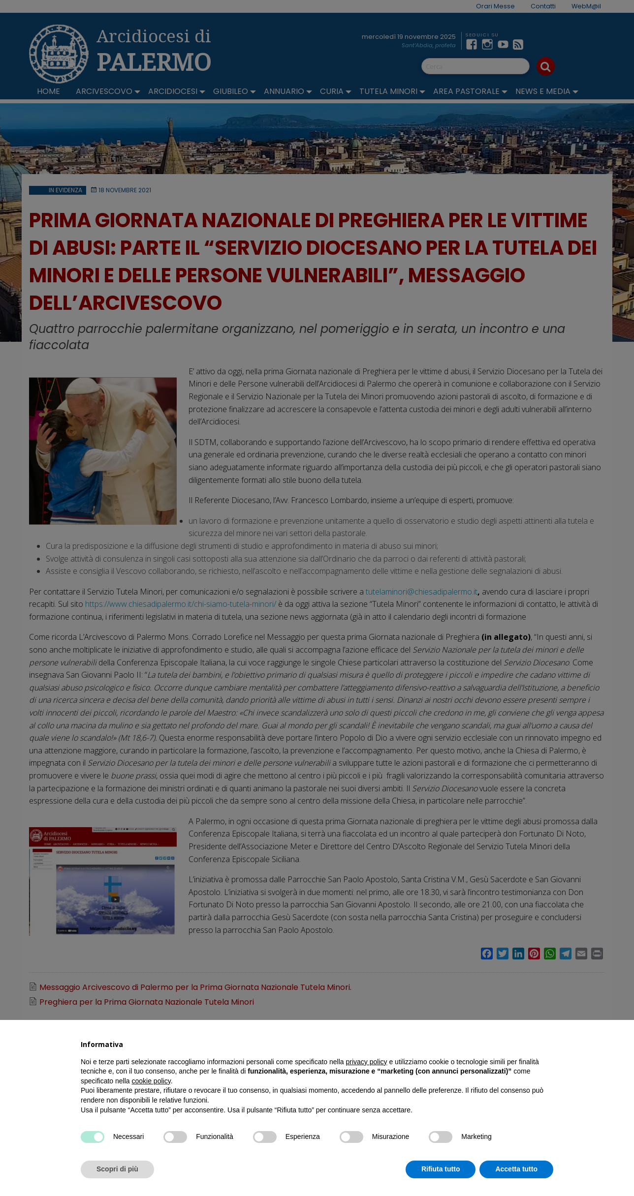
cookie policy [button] (151, 1081)
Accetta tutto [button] (516, 1169)
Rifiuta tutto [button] (440, 1169)
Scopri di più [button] (117, 1169)
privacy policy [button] (366, 1062)
